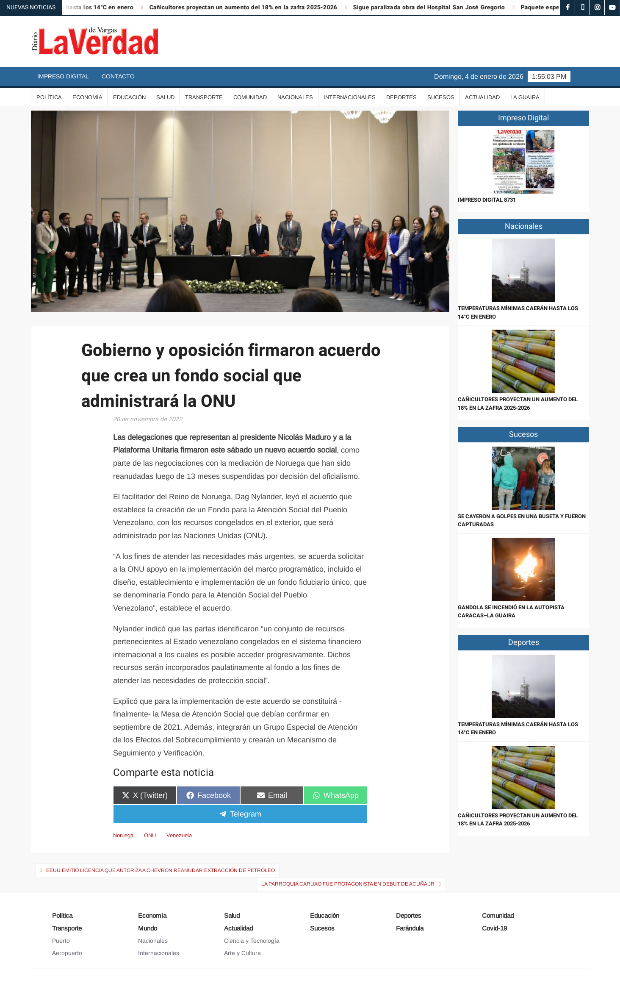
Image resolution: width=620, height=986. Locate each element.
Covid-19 (494, 928)
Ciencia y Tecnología (252, 940)
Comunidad (250, 97)
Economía (87, 97)
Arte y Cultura (242, 953)
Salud (165, 97)
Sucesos (440, 97)
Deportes (401, 97)
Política (49, 97)
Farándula (409, 928)
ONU (150, 835)
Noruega (123, 835)
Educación (129, 97)
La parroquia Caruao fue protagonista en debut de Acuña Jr (348, 884)
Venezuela (179, 835)
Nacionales (295, 97)
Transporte (204, 97)
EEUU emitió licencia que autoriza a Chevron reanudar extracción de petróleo (160, 870)
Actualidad (482, 97)
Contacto (118, 76)
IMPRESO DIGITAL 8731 (487, 200)
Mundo (147, 928)
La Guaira (525, 97)
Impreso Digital (63, 76)
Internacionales (350, 97)
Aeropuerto (67, 953)
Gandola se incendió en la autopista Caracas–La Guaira (511, 611)
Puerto (61, 940)
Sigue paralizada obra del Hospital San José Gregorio (435, 7)
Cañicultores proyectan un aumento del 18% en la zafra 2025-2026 (249, 7)
